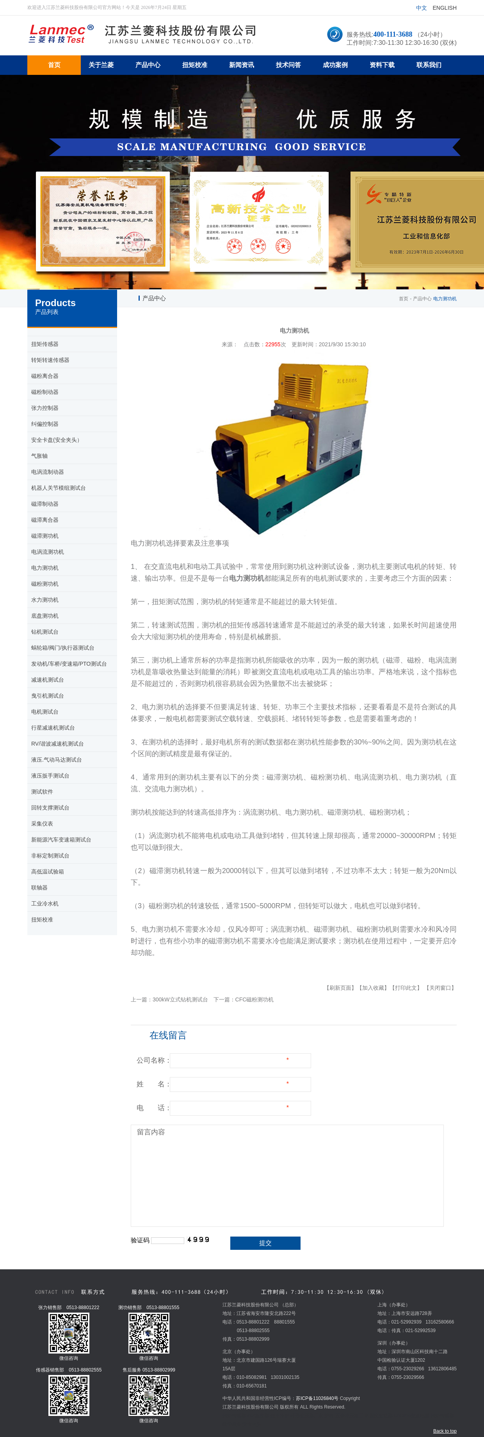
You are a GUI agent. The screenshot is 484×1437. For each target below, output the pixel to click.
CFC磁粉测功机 (254, 999)
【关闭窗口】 (440, 988)
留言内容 (151, 1132)
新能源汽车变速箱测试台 (61, 839)
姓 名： (154, 1084)
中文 (421, 8)
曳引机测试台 (47, 696)
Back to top (445, 1431)
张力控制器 (45, 408)
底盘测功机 (45, 616)
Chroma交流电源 (411, 1415)
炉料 (329, 1415)
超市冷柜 (279, 1415)
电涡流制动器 (47, 472)
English (445, 8)
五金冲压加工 (349, 1415)
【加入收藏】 (373, 988)
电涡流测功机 (47, 552)
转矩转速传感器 (50, 360)
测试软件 (42, 791)
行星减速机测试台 (53, 728)
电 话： (154, 1108)
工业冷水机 (45, 903)
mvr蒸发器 (258, 1415)
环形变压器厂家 (306, 1415)
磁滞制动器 (45, 504)
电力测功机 (45, 568)
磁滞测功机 (45, 536)
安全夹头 (251, 1424)
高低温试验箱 (47, 871)
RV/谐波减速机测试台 (57, 744)
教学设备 (231, 1424)
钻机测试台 (45, 632)
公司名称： (154, 1060)
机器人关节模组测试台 (58, 488)
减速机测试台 (47, 680)
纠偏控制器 (45, 424)
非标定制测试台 (50, 855)
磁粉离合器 (45, 376)
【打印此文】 (406, 988)
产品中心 (422, 298)
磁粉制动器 (45, 392)
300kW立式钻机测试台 (180, 999)
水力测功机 (45, 600)
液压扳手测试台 (50, 776)
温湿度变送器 (379, 1415)
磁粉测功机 (45, 584)
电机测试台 (45, 712)
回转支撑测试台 (50, 807)
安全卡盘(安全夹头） (56, 440)
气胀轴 (39, 456)
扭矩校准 (42, 919)
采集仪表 (42, 823)
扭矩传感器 (45, 344)
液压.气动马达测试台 (56, 760)
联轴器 (39, 887)
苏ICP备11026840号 (317, 1398)
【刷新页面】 (340, 988)
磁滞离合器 (45, 520)
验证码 (140, 1240)
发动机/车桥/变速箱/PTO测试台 (69, 664)
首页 (403, 298)
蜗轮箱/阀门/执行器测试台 (62, 648)
